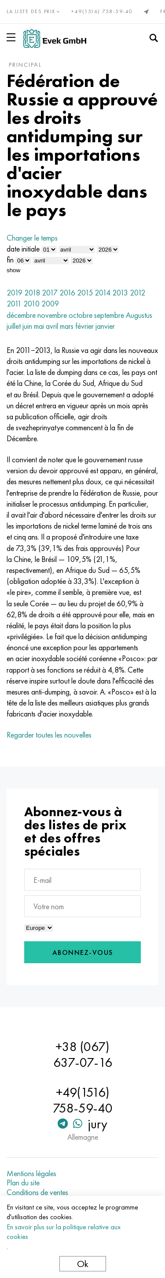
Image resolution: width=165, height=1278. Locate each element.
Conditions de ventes (37, 1192)
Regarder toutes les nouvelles (49, 735)
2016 (67, 293)
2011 (14, 304)
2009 (50, 304)
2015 (85, 293)
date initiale (23, 249)
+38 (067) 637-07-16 (82, 1054)
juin (27, 326)
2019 (14, 293)
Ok (82, 1263)
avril (52, 326)
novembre (52, 315)
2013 (120, 293)
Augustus (139, 315)
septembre (109, 315)
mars (66, 326)
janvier (105, 326)
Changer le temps (32, 238)
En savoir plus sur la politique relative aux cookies (64, 1231)
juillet (14, 326)
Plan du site (23, 1183)
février (84, 326)
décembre (21, 315)
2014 (102, 293)
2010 (31, 304)
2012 (137, 293)
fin (10, 260)
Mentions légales (31, 1173)
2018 (32, 293)
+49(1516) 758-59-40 (102, 11)
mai (39, 326)
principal (25, 64)
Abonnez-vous (82, 952)
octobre (80, 315)
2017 (50, 293)
